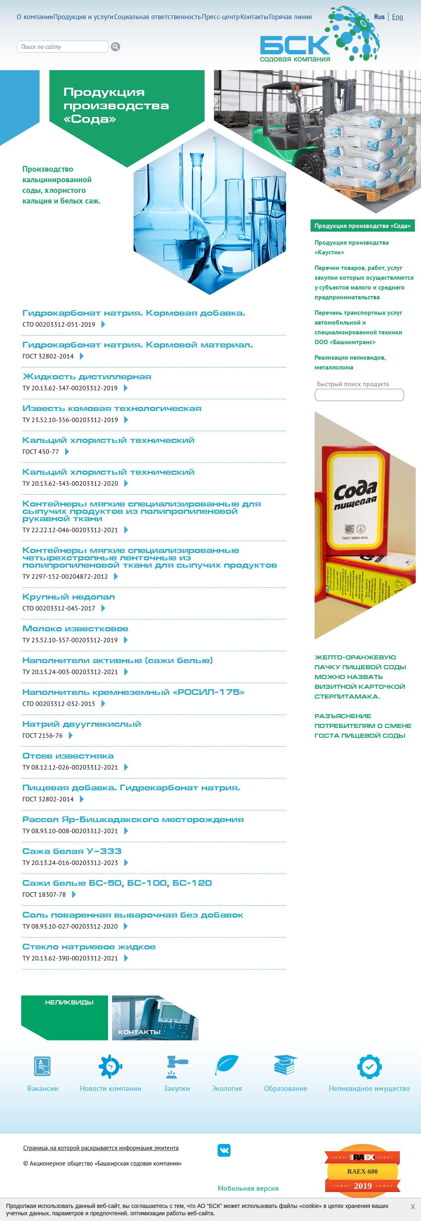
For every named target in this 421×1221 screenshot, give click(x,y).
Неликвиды (69, 1003)
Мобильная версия (248, 1188)
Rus (379, 16)
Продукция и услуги (83, 16)
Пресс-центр (221, 16)
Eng (397, 16)
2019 (363, 1185)
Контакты (254, 16)
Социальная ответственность (157, 16)
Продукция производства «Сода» (363, 225)
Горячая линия (290, 16)
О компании (35, 16)
